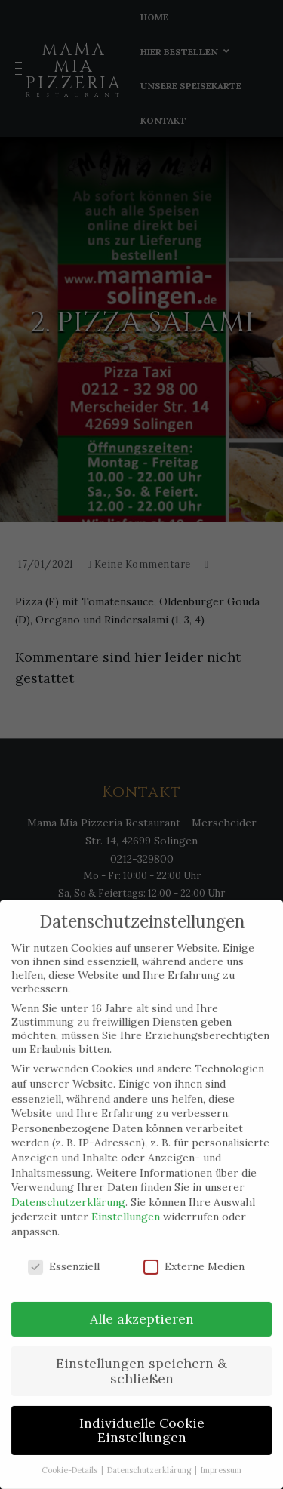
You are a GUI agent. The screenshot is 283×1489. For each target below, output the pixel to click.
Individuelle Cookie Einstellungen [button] (142, 1418)
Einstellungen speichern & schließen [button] (141, 1359)
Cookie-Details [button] (71, 1459)
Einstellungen (125, 1205)
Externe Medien (194, 1254)
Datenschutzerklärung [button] (150, 1459)
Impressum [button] (221, 1459)
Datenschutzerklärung (68, 1190)
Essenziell (64, 1254)
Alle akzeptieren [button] (142, 1307)
